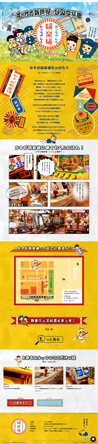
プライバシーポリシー (6, 442)
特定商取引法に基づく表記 (18, 442)
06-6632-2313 (48, 426)
